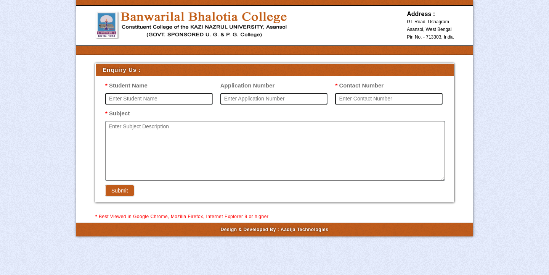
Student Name (126, 85)
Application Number (247, 85)
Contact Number (359, 85)
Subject (117, 113)
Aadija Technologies (304, 229)
